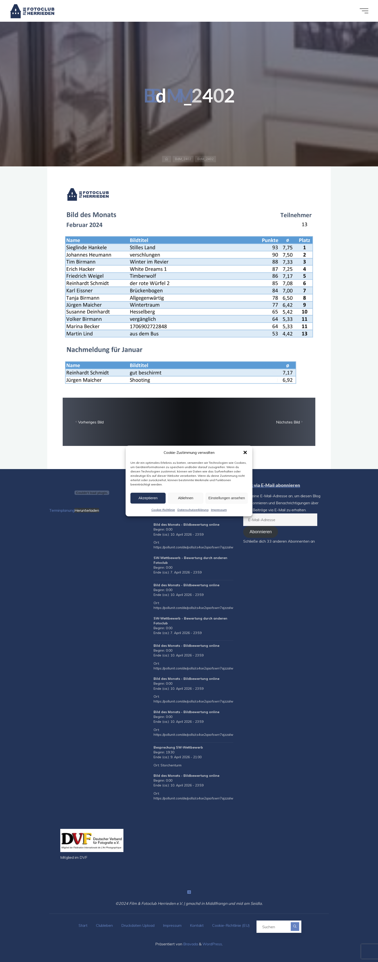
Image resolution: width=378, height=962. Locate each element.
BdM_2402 (183, 159)
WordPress (212, 944)
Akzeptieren (147, 498)
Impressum (219, 510)
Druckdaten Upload (138, 925)
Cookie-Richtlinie (163, 510)
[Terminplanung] (92, 493)
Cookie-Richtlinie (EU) (231, 925)
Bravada (190, 944)
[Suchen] (295, 926)
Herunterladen (86, 510)
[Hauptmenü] (364, 10)
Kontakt (197, 925)
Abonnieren (261, 531)
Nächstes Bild (290, 422)
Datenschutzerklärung (193, 510)
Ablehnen (185, 498)
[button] (245, 452)
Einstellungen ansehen (226, 498)
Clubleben (104, 925)
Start (83, 925)
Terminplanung (61, 510)
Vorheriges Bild (89, 422)
